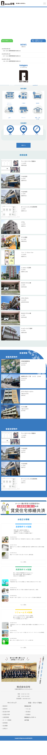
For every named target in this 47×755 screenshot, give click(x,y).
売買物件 (35, 88)
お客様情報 (6, 732)
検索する (23, 160)
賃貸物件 (12, 88)
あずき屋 (26, 735)
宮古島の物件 (6, 726)
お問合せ (5, 743)
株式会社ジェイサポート (30, 732)
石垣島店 (28, 729)
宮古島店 (28, 726)
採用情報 (5, 737)
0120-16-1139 (38, 41)
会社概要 (5, 740)
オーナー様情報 (7, 735)
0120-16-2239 (25, 711)
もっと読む (23, 576)
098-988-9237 (27, 713)
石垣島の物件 (6, 729)
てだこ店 (28, 723)
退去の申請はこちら (7, 40)
